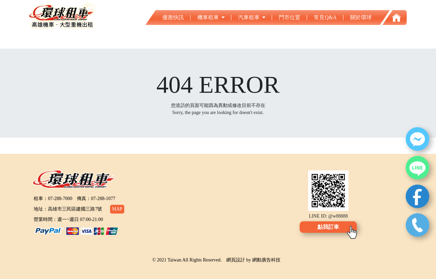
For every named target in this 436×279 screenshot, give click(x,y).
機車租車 (211, 17)
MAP (117, 209)
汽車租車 (251, 17)
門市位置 (289, 17)
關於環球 (361, 17)
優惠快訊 (173, 17)
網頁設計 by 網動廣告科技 (253, 259)
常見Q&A (325, 17)
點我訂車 (328, 227)
